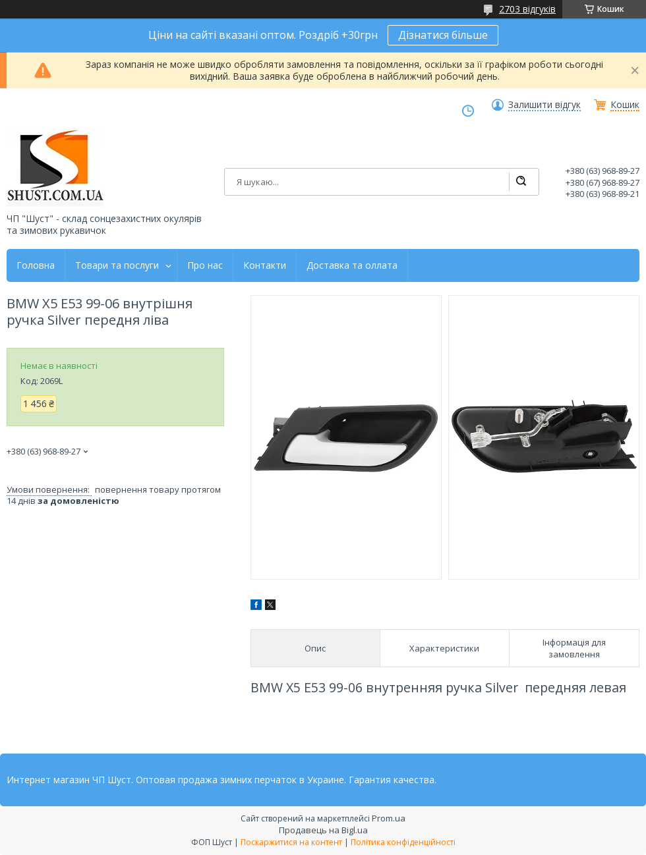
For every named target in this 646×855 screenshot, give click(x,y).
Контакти (264, 265)
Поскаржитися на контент (291, 842)
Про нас (205, 265)
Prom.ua (388, 818)
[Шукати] (521, 182)
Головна (35, 265)
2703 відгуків (527, 9)
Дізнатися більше (443, 35)
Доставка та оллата (352, 265)
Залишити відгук (544, 105)
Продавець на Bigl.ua (323, 830)
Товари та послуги (117, 265)
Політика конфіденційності (403, 842)
